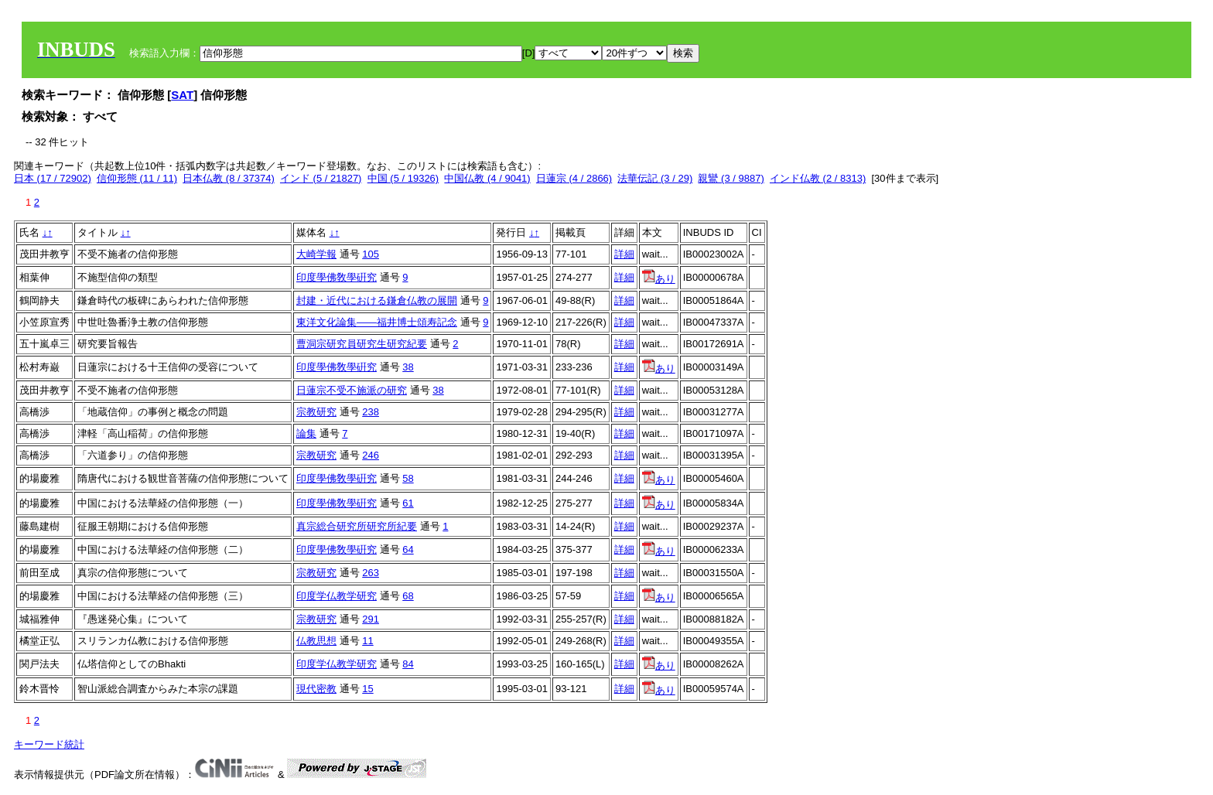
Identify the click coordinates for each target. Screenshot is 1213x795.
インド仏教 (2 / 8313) (818, 178)
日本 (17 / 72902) (52, 178)
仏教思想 (316, 641)
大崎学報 (316, 254)
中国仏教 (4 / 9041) (487, 178)
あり (658, 279)
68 (407, 596)
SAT (182, 94)
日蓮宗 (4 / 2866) (574, 178)
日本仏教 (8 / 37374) (229, 178)
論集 (306, 433)
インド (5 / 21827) (321, 178)
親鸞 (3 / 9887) (731, 178)
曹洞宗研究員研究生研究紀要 (361, 344)
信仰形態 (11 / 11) (137, 178)
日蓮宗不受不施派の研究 (351, 390)
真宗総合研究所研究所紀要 (356, 526)
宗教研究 (316, 412)
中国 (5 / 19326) (403, 178)
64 (407, 549)
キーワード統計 (49, 744)
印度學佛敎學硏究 (336, 277)
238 (370, 412)
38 (407, 367)
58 (407, 478)
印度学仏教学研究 (336, 596)
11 (367, 641)
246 (370, 455)
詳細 (624, 254)
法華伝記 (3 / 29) (654, 178)
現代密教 (316, 688)
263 (370, 572)
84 (407, 664)
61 (407, 503)
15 (367, 688)
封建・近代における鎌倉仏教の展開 (376, 300)
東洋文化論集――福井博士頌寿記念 (376, 322)
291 (370, 619)
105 (370, 254)
